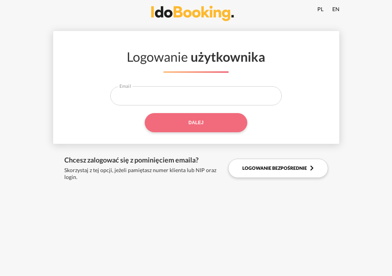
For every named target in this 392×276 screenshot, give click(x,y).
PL (320, 9)
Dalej (195, 122)
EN (336, 9)
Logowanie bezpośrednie (278, 168)
